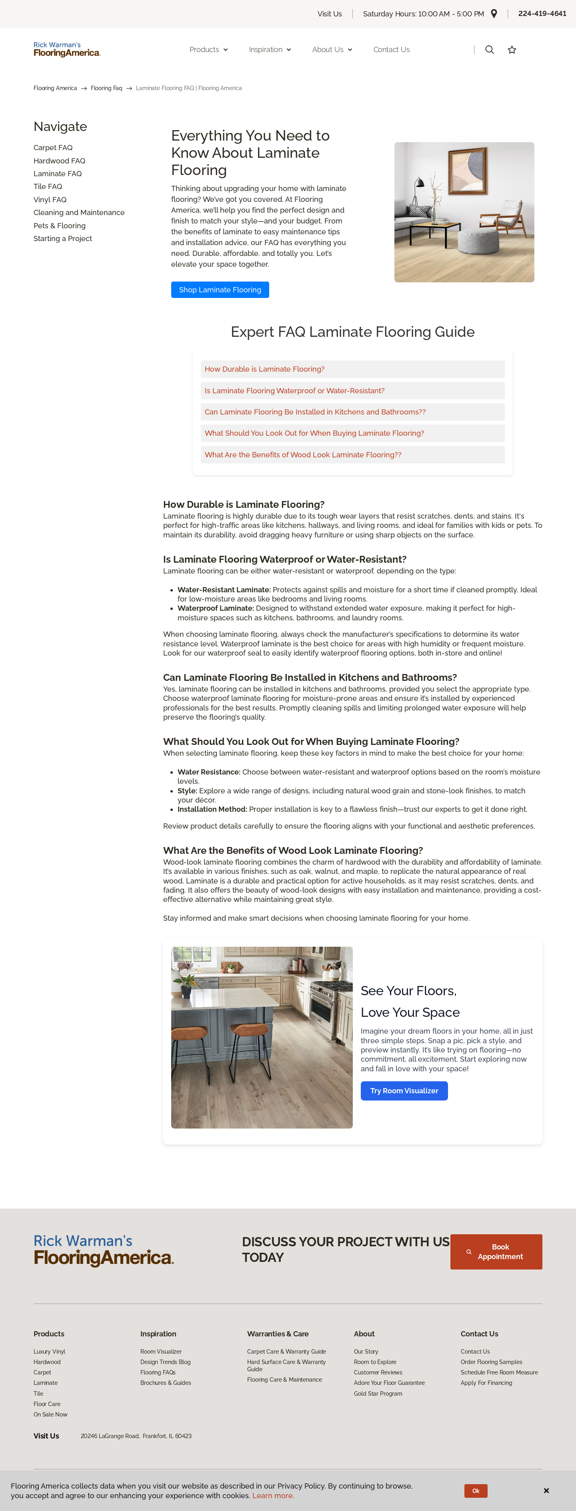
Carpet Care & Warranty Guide (286, 1351)
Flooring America (55, 88)
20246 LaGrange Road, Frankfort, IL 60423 (136, 1436)
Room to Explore (375, 1362)
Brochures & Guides (165, 1383)
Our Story (366, 1351)
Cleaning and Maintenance (79, 212)
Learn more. (273, 1495)
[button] (490, 50)
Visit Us (330, 14)
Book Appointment (494, 1252)
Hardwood (51, 161)
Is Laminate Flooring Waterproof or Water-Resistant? (295, 390)
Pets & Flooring (60, 225)
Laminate (50, 173)
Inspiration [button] (270, 49)
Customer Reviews (378, 1372)
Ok (476, 1491)
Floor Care (47, 1404)
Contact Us (392, 49)
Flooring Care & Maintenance (284, 1379)
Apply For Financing (486, 1383)
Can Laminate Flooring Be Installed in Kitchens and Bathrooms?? (315, 412)
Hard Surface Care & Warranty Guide (286, 1365)
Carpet (45, 147)
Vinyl (42, 199)
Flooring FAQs (158, 1372)
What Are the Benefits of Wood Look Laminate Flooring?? (303, 455)
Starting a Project (63, 238)
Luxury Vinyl (49, 1351)
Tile (40, 186)
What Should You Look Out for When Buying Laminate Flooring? (314, 433)
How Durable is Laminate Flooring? (265, 369)
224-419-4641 (542, 13)
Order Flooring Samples (491, 1362)
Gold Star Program (378, 1393)
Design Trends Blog (165, 1362)
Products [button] (209, 49)
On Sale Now (50, 1414)
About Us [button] (332, 49)
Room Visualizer (161, 1351)
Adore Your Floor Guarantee (389, 1383)
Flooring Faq (106, 88)
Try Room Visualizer (404, 1090)
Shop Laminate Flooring (220, 290)
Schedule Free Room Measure (499, 1372)
